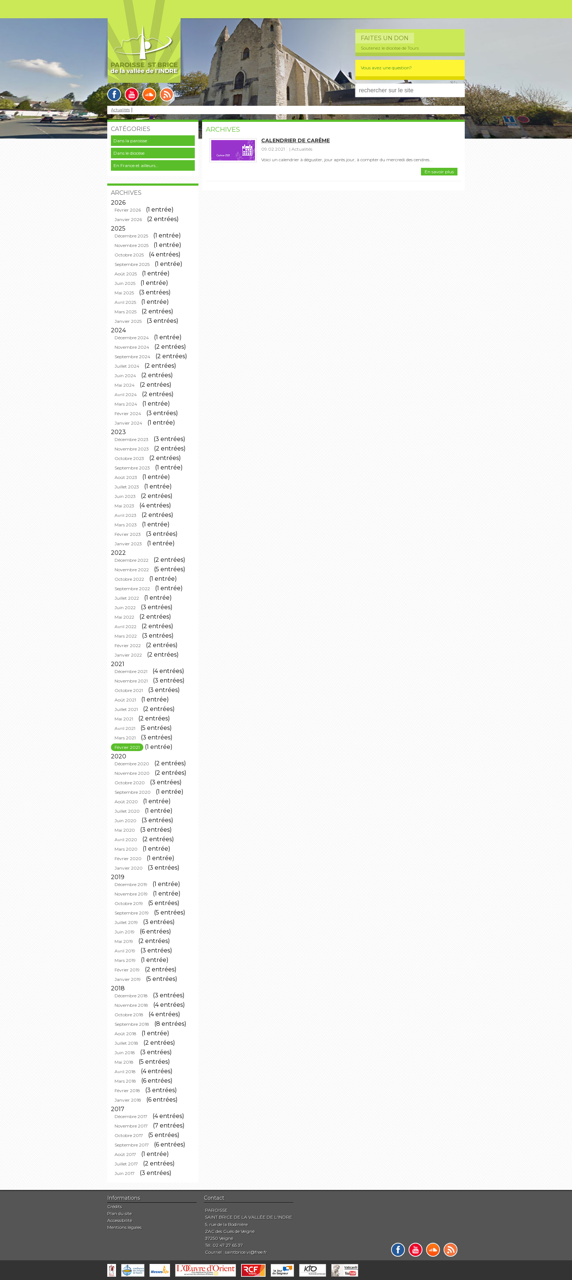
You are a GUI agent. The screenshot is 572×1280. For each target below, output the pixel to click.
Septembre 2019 (132, 913)
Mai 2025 (124, 292)
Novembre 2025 (131, 245)
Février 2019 (127, 969)
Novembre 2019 (131, 894)
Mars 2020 (126, 849)
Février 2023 (128, 534)
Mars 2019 (125, 960)
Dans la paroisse (130, 140)
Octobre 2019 (129, 903)
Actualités (120, 110)
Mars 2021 (125, 737)
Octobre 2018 (129, 1014)
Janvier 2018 (128, 1100)
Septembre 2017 (132, 1145)
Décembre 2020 (132, 763)
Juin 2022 (125, 607)
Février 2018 (127, 1090)
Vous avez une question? (386, 67)
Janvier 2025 (128, 321)
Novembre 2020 (132, 773)
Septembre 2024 (132, 356)
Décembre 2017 (131, 1116)
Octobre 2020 (130, 782)
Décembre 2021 (131, 671)
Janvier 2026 (128, 219)
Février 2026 (128, 210)
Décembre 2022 (131, 560)
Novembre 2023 (132, 449)
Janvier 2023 (128, 543)
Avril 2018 (125, 1071)
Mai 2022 (124, 617)
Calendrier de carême (295, 140)
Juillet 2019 (126, 922)
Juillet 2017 (126, 1164)
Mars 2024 (126, 404)
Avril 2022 (125, 626)
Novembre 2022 (132, 569)
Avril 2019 (125, 951)
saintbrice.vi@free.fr (246, 1252)
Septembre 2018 (132, 1024)
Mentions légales (124, 1227)
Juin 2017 (125, 1173)
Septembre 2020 (133, 792)
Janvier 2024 (128, 423)
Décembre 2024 (132, 337)
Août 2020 (126, 801)
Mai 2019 (124, 941)
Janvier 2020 (129, 868)
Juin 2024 (125, 375)
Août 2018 (125, 1033)
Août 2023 (126, 477)
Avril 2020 (126, 839)
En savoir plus (439, 171)
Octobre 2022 (129, 579)
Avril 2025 (125, 302)
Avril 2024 (126, 394)
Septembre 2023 (132, 468)
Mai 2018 (124, 1062)
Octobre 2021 (129, 690)
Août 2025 (126, 274)
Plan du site (119, 1213)
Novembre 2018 (131, 1005)
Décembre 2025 (131, 236)
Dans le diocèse (128, 153)
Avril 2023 (125, 515)
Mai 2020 (125, 830)
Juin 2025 (125, 283)
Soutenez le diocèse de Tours (390, 48)
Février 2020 (128, 858)
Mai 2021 (124, 719)
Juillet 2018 (126, 1043)
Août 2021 (125, 700)
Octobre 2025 (129, 255)
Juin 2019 (125, 932)
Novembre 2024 (132, 347)
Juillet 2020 (127, 811)
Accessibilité (119, 1220)
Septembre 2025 (132, 264)
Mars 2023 (126, 524)
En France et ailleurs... (136, 165)
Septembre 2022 (132, 588)
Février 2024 (128, 413)
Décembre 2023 (131, 439)
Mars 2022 (126, 636)
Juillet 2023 (127, 487)
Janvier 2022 (128, 655)
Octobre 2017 (129, 1135)
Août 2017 (125, 1154)
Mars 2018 (125, 1081)
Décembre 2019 (131, 884)
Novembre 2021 (131, 681)
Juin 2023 (125, 496)
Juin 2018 (125, 1052)
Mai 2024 (125, 385)
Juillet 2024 (127, 366)
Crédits (114, 1206)
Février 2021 (127, 747)
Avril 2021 (125, 728)
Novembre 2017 (131, 1126)
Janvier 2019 (128, 979)
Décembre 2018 (131, 995)
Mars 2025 (125, 311)
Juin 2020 (125, 820)
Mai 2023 (124, 505)
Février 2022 (128, 645)
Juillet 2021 (126, 709)
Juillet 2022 (127, 598)
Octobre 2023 (129, 458)
